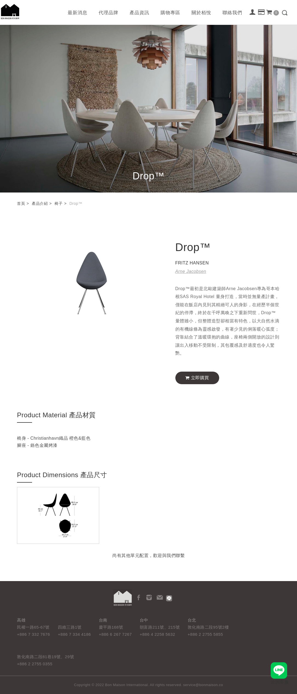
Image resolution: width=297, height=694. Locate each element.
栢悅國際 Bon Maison (10, 12)
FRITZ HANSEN (192, 263)
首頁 (21, 203)
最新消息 (77, 12)
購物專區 (170, 12)
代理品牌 (108, 12)
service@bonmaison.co (203, 685)
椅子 (58, 203)
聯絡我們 (232, 12)
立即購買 (197, 377)
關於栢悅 (201, 12)
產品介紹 (40, 203)
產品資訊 (139, 12)
